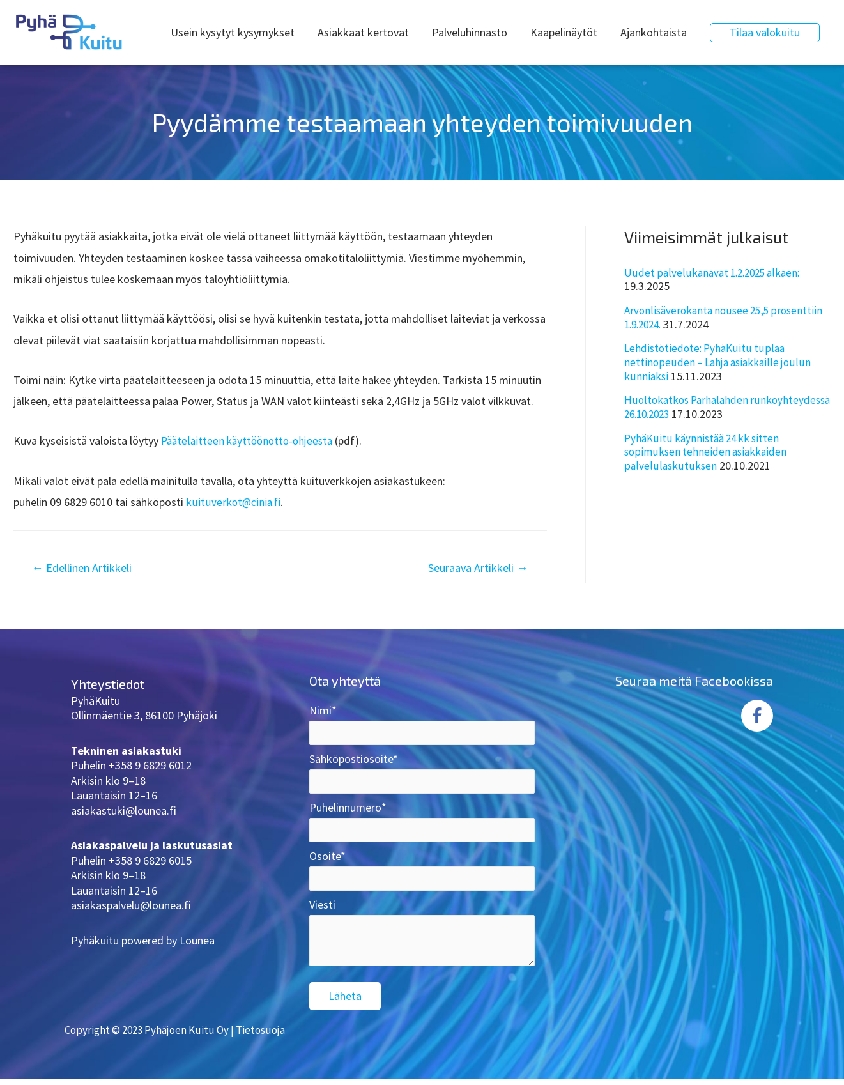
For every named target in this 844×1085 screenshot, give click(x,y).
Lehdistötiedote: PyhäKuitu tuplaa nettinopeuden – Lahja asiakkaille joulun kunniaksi (719, 362)
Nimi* (422, 726)
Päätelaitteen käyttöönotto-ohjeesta (250, 440)
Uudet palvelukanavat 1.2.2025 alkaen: (715, 272)
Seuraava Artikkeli (472, 568)
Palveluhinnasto (469, 32)
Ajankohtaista (653, 32)
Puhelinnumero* (422, 825)
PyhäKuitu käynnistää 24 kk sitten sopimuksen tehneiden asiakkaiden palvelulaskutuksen (708, 452)
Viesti (422, 944)
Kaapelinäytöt (563, 32)
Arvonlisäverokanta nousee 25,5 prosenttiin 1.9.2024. (727, 317)
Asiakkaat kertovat (363, 32)
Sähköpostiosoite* (422, 775)
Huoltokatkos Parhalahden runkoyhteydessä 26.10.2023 (692, 406)
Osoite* (422, 875)
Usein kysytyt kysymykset (233, 32)
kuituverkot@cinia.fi (234, 502)
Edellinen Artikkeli (87, 568)
